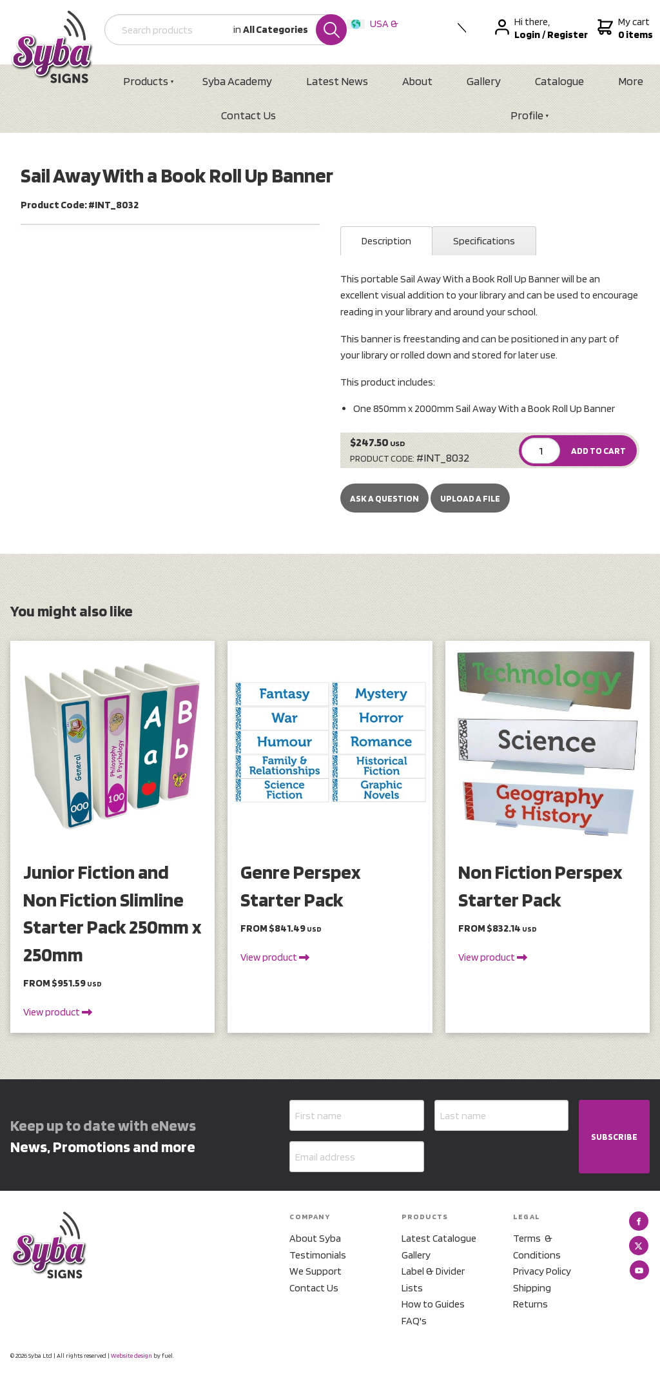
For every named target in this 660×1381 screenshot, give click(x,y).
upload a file (470, 498)
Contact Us (248, 115)
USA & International (375, 31)
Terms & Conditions (537, 1246)
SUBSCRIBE (614, 1136)
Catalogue (559, 81)
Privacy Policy (542, 1271)
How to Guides (433, 1304)
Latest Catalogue (439, 1238)
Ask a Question (384, 498)
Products (145, 81)
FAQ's (414, 1321)
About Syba (315, 1238)
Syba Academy (237, 81)
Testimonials (317, 1255)
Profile (526, 115)
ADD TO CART (598, 451)
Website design (131, 1355)
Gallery (484, 81)
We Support (315, 1271)
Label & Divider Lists (433, 1279)
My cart (623, 28)
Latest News (337, 81)
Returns (530, 1304)
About (417, 81)
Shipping (532, 1288)
